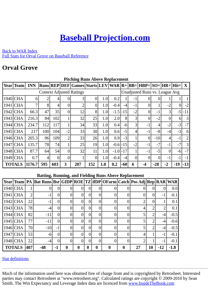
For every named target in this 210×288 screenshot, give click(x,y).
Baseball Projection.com (105, 37)
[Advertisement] (101, 14)
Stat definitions (15, 258)
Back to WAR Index (19, 51)
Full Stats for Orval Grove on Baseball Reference (45, 56)
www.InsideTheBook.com (151, 283)
